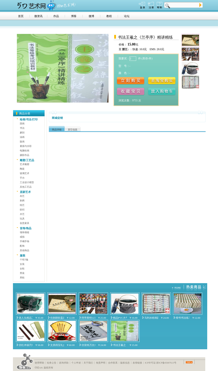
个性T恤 (24, 259)
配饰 (22, 246)
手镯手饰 (24, 241)
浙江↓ (125, 49)
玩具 (22, 218)
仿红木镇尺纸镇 (26, 345)
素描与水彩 (26, 146)
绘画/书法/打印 (29, 119)
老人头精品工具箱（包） (26, 317)
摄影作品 (24, 155)
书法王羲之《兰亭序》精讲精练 (120, 345)
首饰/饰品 (26, 228)
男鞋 (22, 277)
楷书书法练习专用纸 (183, 317)
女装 (22, 264)
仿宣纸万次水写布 (88, 345)
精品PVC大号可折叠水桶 (120, 317)
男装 (22, 273)
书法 (22, 128)
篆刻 (22, 132)
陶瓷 (22, 168)
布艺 (22, 196)
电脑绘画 (24, 150)
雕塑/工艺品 (27, 160)
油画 (22, 137)
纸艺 (22, 205)
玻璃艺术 (24, 173)
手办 (22, 177)
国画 (22, 123)
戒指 (22, 237)
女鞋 (22, 268)
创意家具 (24, 223)
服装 (22, 255)
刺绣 (22, 200)
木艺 (22, 214)
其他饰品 (24, 250)
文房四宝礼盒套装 (57, 345)
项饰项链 (24, 232)
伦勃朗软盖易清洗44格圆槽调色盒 (57, 317)
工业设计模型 (27, 182)
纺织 (22, 209)
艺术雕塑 (24, 164)
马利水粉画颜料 (151, 317)
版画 (22, 141)
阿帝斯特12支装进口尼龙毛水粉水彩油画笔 (88, 317)
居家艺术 (25, 192)
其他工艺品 (26, 187)
